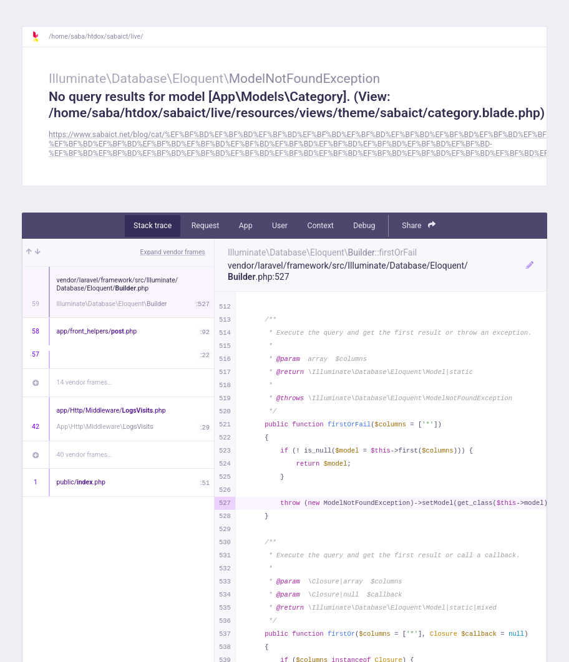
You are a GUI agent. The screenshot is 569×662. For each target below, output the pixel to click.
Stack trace (153, 225)
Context (320, 225)
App (246, 225)
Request (206, 225)
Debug (364, 225)
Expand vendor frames (172, 252)
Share (418, 225)
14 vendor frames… (84, 382)
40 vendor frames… (84, 455)
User (280, 225)
